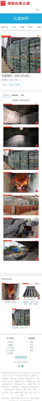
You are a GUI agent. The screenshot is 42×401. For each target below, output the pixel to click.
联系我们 (10, 353)
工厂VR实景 (10, 350)
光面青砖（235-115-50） (21, 328)
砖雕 (39, 27)
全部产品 (4, 27)
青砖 (14, 27)
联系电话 (21, 357)
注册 (17, 85)
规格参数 (15, 95)
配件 (31, 27)
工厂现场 (10, 348)
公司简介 (10, 342)
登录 (11, 85)
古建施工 (10, 345)
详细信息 (6, 95)
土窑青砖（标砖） (10, 302)
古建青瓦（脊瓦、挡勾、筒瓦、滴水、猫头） (31, 303)
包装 (22, 95)
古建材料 (31, 338)
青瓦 (22, 27)
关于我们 (10, 338)
